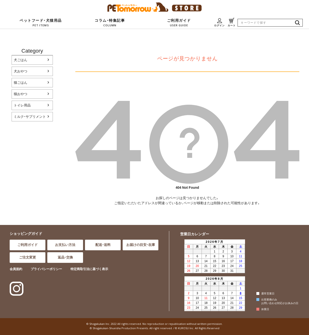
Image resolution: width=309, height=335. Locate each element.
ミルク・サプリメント (30, 117)
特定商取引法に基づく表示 (89, 269)
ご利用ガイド (27, 245)
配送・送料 (103, 245)
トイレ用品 (22, 105)
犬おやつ (20, 71)
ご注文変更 (27, 257)
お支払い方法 (65, 245)
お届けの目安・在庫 (140, 245)
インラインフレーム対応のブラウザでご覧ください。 (214, 275)
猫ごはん (20, 82)
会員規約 (16, 269)
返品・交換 (65, 257)
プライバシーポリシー (46, 269)
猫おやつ (20, 94)
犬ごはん (20, 60)
